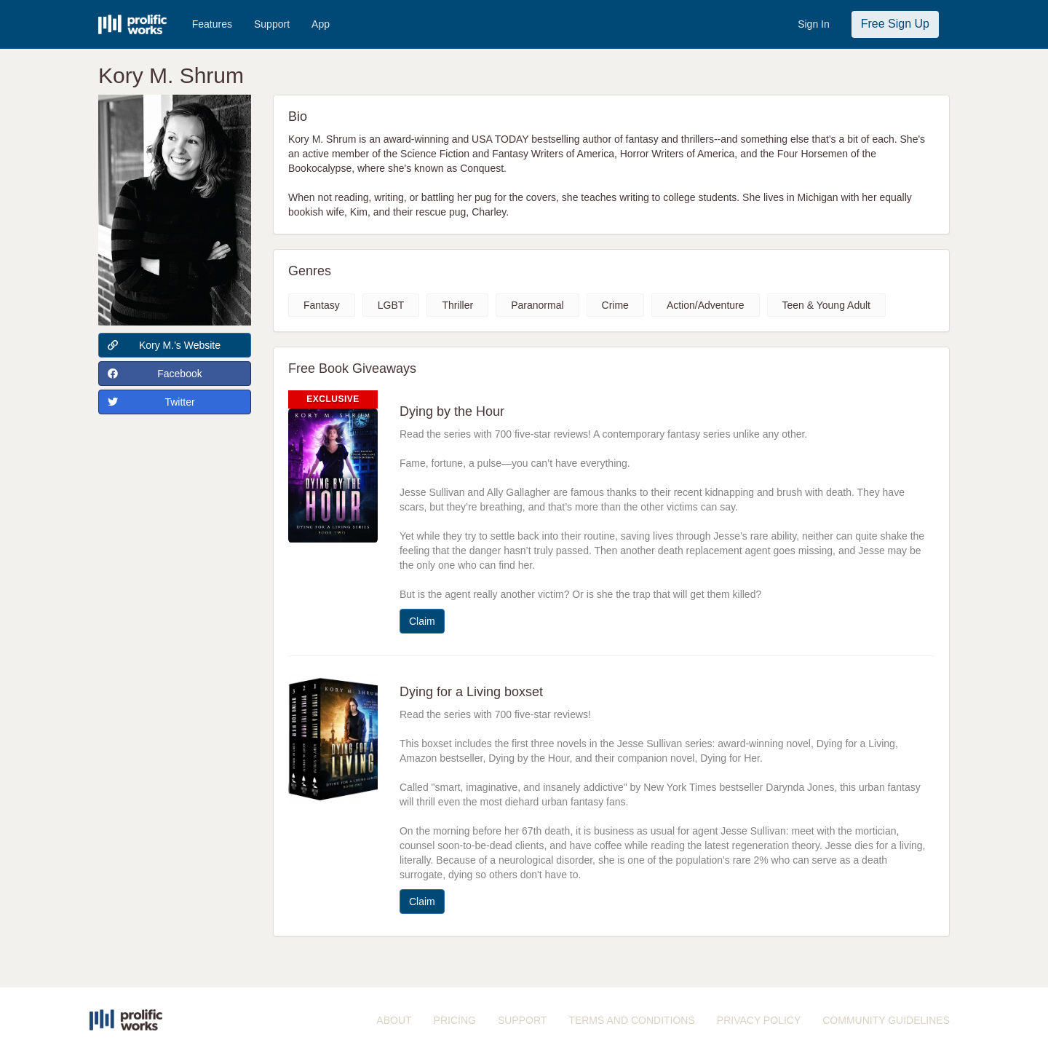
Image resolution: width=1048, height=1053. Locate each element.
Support (272, 24)
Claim (422, 621)
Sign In (814, 24)
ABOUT (393, 1020)
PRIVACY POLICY (759, 1020)
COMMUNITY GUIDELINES (886, 1020)
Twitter (151, 402)
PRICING (455, 1020)
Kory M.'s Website (164, 345)
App (320, 24)
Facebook (155, 373)
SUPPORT (522, 1020)
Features (212, 24)
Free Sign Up (895, 23)
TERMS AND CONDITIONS (631, 1020)
